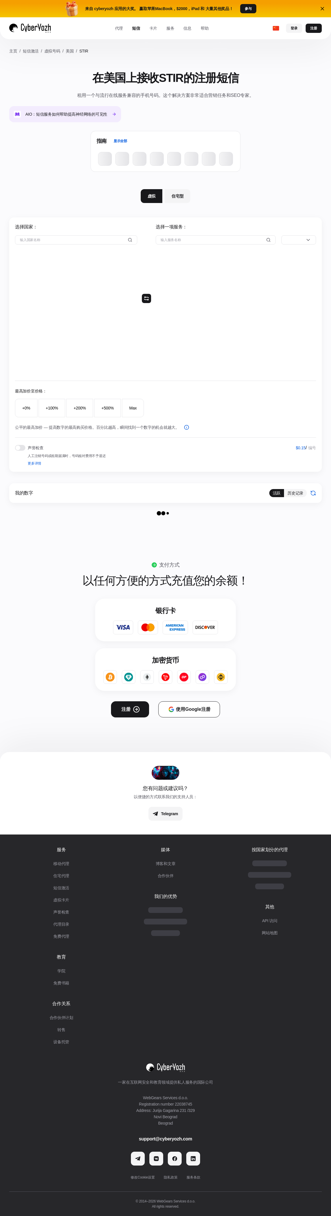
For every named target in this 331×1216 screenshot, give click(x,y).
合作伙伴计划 (61, 1017)
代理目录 (61, 924)
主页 (13, 51)
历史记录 (295, 493)
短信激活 (31, 51)
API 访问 (269, 920)
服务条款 (193, 1177)
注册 (313, 28)
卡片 (153, 28)
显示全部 (120, 141)
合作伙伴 (166, 875)
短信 (136, 28)
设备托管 (61, 1042)
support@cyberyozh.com (165, 1138)
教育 (61, 956)
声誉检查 (61, 912)
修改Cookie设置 (143, 1177)
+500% (107, 408)
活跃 (277, 493)
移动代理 (61, 863)
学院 (61, 971)
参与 (248, 9)
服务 (170, 28)
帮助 (204, 28)
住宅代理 (61, 875)
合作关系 (61, 1003)
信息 (187, 28)
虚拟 (151, 196)
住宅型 (177, 196)
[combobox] (298, 240)
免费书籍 (61, 983)
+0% (26, 408)
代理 (119, 28)
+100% (52, 408)
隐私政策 (170, 1177)
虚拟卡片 (61, 900)
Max (133, 408)
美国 (70, 51)
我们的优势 (165, 896)
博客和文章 (166, 863)
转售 (61, 1029)
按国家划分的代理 (270, 849)
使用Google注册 (189, 709)
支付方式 (169, 565)
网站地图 (270, 933)
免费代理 (61, 936)
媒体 (165, 849)
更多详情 (34, 463)
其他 (269, 906)
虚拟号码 (52, 51)
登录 (294, 28)
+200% (80, 408)
